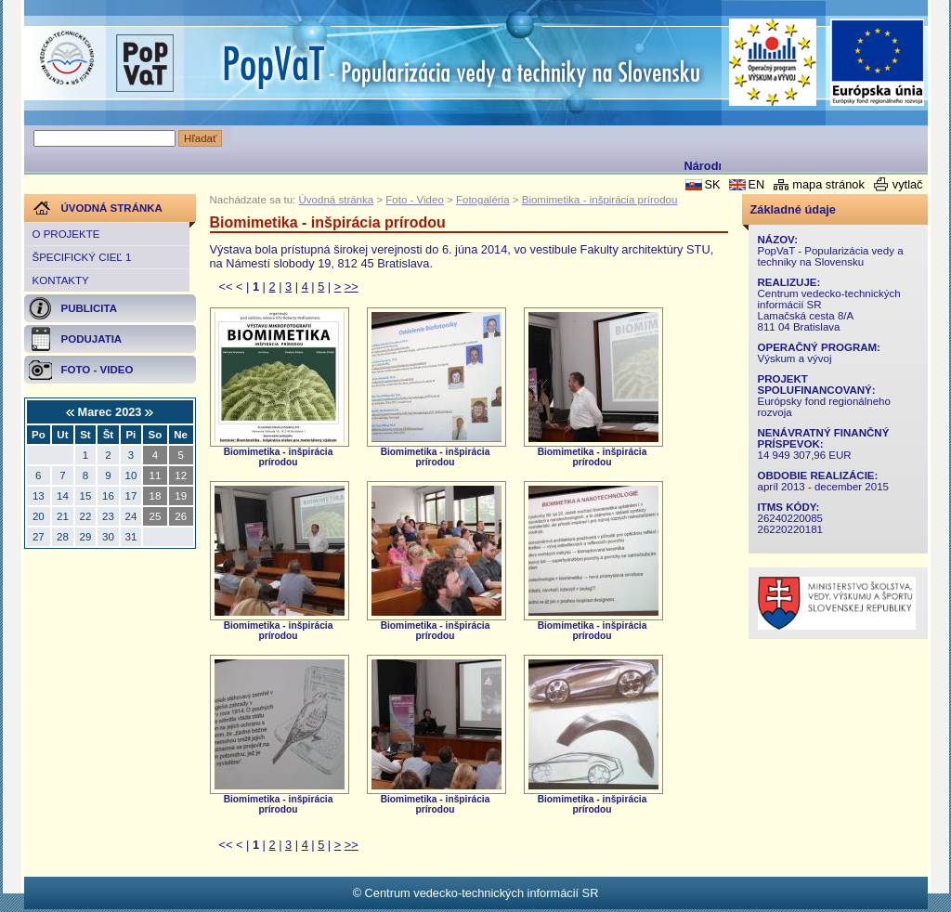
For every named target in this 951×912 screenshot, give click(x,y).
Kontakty (61, 280)
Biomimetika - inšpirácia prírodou (600, 199)
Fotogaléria (483, 199)
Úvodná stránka (336, 199)
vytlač (907, 184)
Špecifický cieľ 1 (82, 257)
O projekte (66, 234)
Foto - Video (414, 199)
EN (756, 184)
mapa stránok (828, 184)
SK (712, 184)
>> (351, 286)
